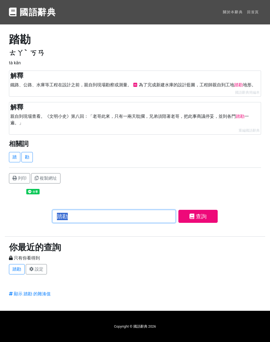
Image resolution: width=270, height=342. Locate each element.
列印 (19, 178)
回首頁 (253, 12)
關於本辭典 (233, 12)
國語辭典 (32, 12)
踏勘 (16, 269)
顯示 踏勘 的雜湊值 (30, 293)
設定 (36, 269)
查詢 (198, 216)
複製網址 (46, 178)
